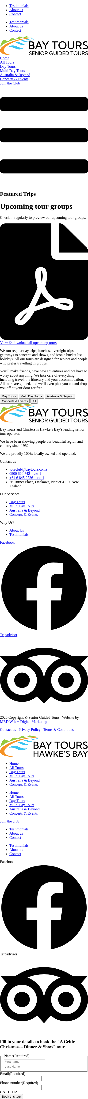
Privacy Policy (30, 730)
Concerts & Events (15, 401)
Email (12, 1074)
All (34, 401)
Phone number (19, 1083)
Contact (15, 14)
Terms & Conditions (58, 730)
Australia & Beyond (60, 396)
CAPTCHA (9, 1092)
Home (14, 763)
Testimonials (19, 6)
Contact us (8, 730)
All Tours (16, 768)
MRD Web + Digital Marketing (23, 722)
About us (16, 10)
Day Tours (9, 396)
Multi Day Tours (31, 396)
